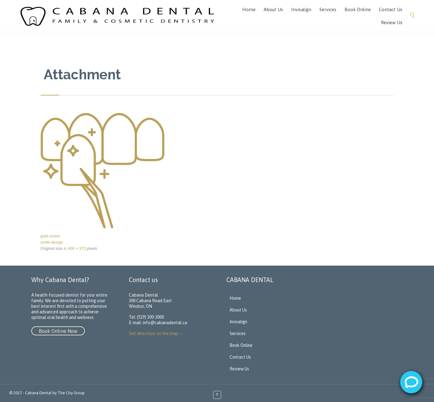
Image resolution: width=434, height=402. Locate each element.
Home (235, 298)
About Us (238, 309)
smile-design (52, 242)
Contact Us (240, 357)
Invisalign (238, 321)
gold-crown (50, 236)
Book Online (241, 345)
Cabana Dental (38, 393)
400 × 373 (77, 248)
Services (238, 333)
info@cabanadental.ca (165, 322)
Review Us (239, 368)
